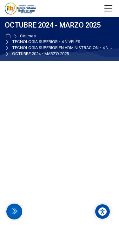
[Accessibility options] (102, 211)
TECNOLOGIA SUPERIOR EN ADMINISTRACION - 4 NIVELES (62, 48)
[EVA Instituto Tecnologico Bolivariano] (20, 9)
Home (9, 36)
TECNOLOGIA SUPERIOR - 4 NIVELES (46, 42)
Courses (28, 36)
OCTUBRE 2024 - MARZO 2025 (40, 54)
